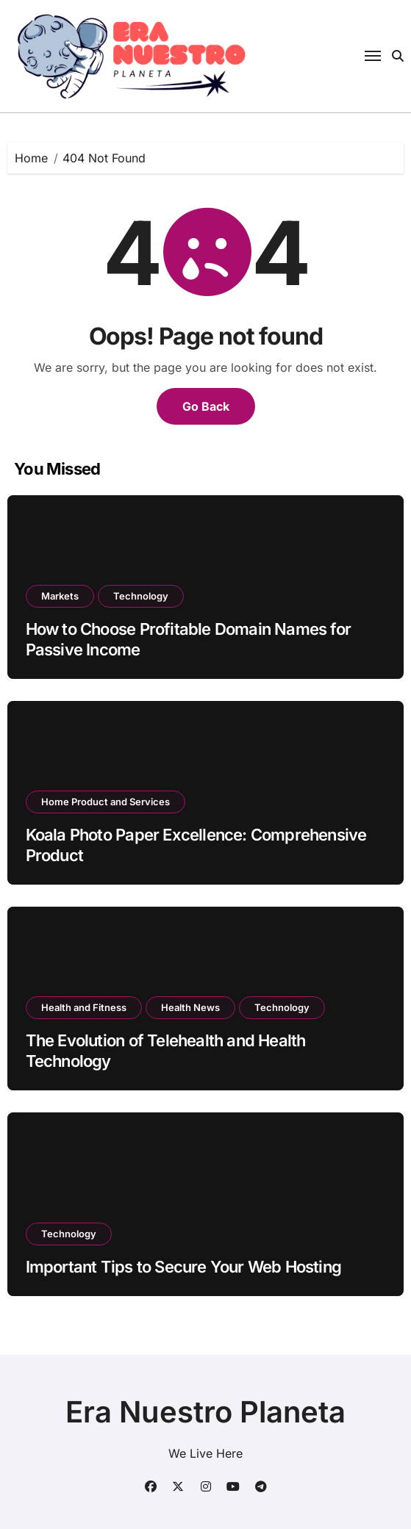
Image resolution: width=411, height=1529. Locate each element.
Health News (190, 1007)
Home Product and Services (105, 801)
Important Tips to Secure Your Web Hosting (184, 1266)
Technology (140, 596)
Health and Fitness (83, 1007)
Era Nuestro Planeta (205, 1412)
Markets (60, 596)
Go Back (205, 406)
